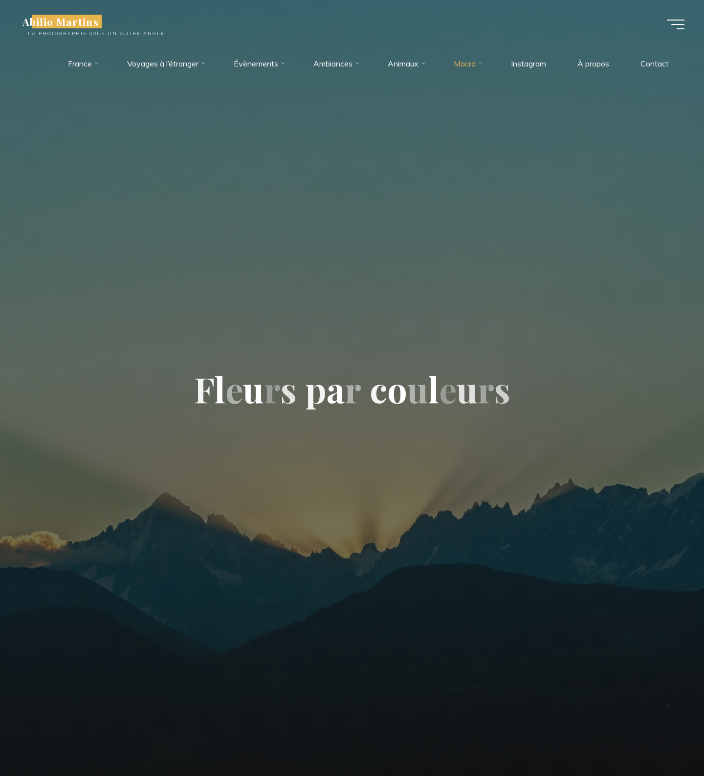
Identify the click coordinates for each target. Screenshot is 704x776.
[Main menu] (675, 24)
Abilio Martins (60, 21)
